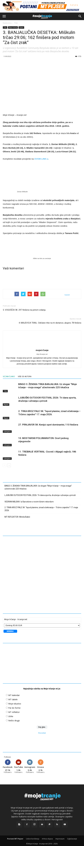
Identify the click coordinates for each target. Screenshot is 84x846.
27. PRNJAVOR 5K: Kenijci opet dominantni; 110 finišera (48, 423)
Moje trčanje (13, 27)
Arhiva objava (47, 837)
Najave (6, 403)
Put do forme (14, 706)
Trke (16, 23)
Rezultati (42, 732)
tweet (67, 293)
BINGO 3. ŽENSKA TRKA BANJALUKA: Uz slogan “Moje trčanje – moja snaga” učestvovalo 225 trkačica (38, 486)
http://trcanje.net (42, 353)
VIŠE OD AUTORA (24, 375)
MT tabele (13, 698)
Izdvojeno (7, 430)
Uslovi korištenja (32, 837)
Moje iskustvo (14, 702)
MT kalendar (14, 694)
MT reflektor (14, 711)
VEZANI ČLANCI (9, 375)
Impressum (59, 837)
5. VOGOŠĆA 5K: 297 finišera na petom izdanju (24, 308)
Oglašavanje (72, 837)
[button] (80, 16)
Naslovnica (7, 23)
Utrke (10, 715)
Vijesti (21, 27)
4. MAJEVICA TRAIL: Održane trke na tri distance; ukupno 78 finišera (50, 321)
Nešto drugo (14, 719)
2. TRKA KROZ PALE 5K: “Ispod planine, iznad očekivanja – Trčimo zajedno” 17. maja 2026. (41, 507)
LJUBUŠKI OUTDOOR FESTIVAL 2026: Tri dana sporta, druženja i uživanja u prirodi (40, 494)
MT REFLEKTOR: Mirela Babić (17, 516)
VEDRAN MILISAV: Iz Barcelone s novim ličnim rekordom (29, 500)
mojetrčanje (42, 349)
